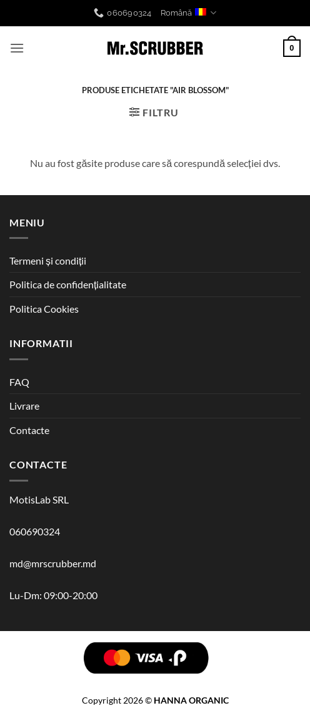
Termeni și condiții (47, 260)
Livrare (24, 406)
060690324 (34, 531)
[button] (16, 48)
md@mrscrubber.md (52, 563)
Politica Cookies (44, 309)
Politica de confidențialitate (67, 284)
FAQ (19, 382)
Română (188, 13)
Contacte (29, 430)
